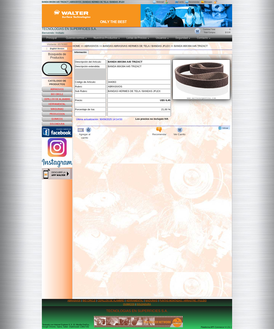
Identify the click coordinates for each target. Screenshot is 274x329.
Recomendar (194, 2)
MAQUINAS (151, 300)
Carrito (181, 2)
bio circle (57, 94)
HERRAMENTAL (134, 300)
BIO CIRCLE (89, 300)
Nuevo (171, 2)
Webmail (160, 2)
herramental (57, 104)
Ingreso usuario (224, 2)
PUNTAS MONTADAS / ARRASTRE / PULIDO (183, 300)
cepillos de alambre (57, 99)
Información (80, 52)
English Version (57, 49)
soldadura (57, 123)
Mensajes (208, 2)
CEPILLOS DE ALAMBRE (111, 300)
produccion (57, 114)
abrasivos (57, 89)
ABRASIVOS (74, 300)
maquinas (57, 109)
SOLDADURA (144, 304)
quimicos (57, 118)
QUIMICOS (129, 304)
